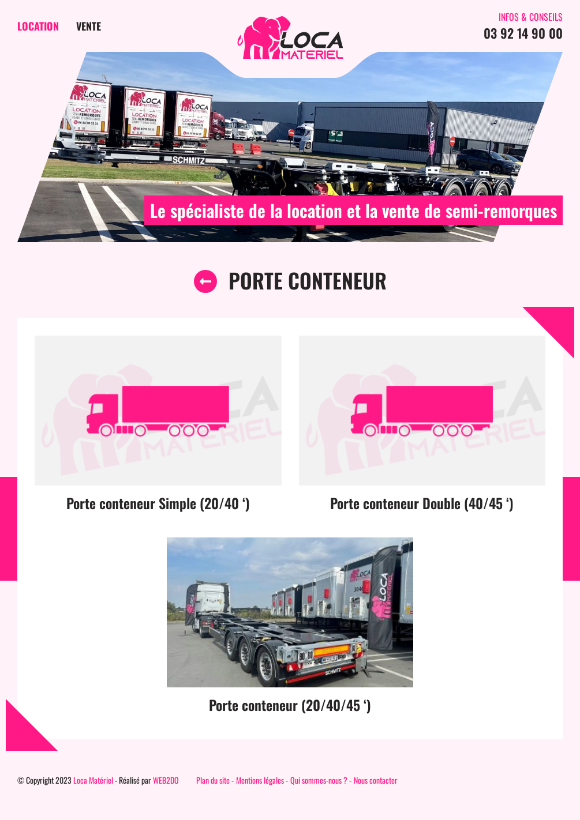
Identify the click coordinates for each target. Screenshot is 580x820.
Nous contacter (376, 780)
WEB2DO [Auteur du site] (166, 780)
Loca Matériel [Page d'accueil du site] (93, 780)
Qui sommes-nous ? (318, 780)
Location (38, 25)
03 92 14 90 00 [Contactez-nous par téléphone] (523, 33)
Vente (88, 25)
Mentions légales (260, 780)
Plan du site (213, 780)
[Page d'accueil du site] (290, 37)
